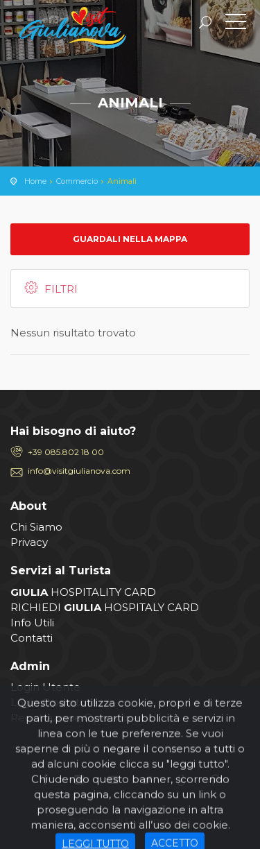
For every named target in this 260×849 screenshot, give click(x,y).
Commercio (77, 181)
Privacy (29, 542)
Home (35, 181)
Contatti (31, 637)
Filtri (49, 288)
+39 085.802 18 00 (66, 452)
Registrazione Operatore (74, 717)
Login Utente (45, 687)
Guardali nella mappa (130, 239)
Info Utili (32, 622)
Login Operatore (54, 702)
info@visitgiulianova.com (79, 470)
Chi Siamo (36, 526)
